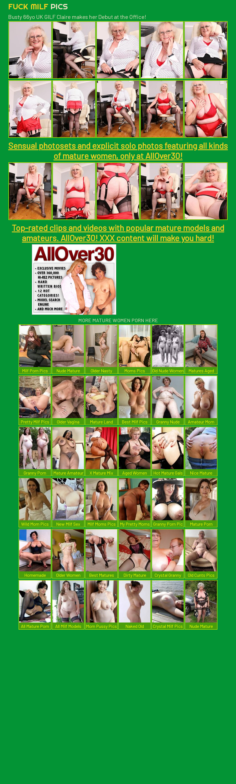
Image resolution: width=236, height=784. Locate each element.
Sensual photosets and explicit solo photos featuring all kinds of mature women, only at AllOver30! (118, 150)
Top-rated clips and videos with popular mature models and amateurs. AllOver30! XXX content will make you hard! (118, 232)
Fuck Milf (38, 6)
